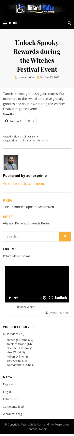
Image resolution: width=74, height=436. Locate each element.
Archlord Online (16, 344)
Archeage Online (17, 340)
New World (14, 352)
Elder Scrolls (19, 140)
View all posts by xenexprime (24, 183)
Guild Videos (11, 334)
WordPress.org (12, 414)
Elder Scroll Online (18, 348)
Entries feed (10, 399)
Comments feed (13, 406)
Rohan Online (15, 356)
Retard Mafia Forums (16, 256)
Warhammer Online (19, 365)
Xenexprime (27, 307)
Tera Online (14, 361)
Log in (7, 392)
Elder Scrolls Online (25, 136)
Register (8, 384)
